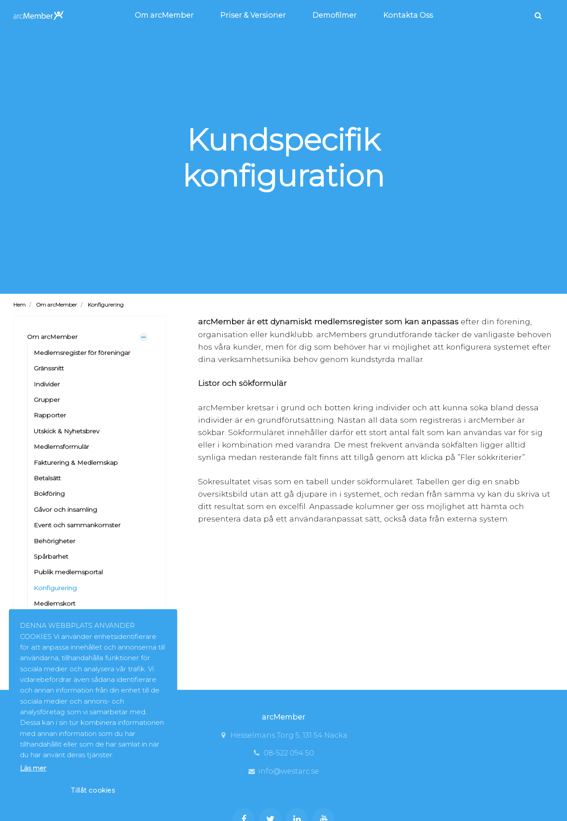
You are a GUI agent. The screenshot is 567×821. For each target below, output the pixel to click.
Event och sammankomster (77, 525)
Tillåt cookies (93, 790)
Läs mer (33, 768)
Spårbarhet (51, 556)
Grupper (47, 400)
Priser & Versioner (253, 15)
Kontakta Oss (408, 15)
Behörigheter (54, 541)
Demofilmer (334, 15)
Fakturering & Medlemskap (76, 463)
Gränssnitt (49, 368)
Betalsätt (47, 478)
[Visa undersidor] (143, 337)
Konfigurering (55, 588)
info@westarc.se (283, 771)
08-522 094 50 (283, 753)
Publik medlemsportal (68, 572)
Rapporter (50, 415)
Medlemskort (54, 603)
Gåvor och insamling (65, 510)
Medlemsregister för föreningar (82, 353)
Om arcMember (164, 15)
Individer (47, 384)
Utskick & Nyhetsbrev (66, 431)
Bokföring (49, 494)
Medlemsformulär (61, 447)
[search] (538, 15)
